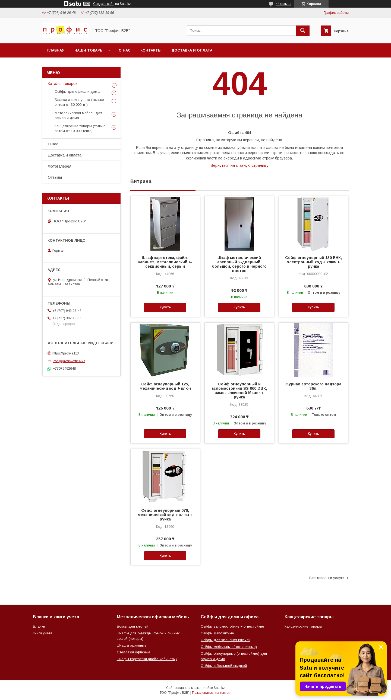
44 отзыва (283, 4)
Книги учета (42, 633)
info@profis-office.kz (69, 361)
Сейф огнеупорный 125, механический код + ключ (165, 386)
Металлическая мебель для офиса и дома (78, 115)
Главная (56, 50)
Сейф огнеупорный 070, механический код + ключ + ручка (165, 514)
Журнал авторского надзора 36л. (313, 386)
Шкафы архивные (131, 645)
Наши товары (88, 50)
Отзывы (55, 177)
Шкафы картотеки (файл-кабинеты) (147, 659)
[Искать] (303, 30)
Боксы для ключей (132, 626)
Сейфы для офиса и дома (77, 92)
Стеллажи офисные (133, 652)
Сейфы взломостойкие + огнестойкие (232, 626)
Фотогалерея (59, 166)
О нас (125, 50)
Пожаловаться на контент (212, 693)
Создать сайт (103, 4)
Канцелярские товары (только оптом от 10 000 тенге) (80, 128)
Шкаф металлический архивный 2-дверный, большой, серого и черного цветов (239, 264)
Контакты (151, 50)
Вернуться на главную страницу (240, 165)
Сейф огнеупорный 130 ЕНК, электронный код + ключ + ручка (313, 262)
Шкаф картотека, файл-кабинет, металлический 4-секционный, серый (165, 262)
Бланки (39, 626)
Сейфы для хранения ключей (225, 640)
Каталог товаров (62, 83)
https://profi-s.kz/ (65, 353)
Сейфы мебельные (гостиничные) (229, 647)
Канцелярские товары (303, 626)
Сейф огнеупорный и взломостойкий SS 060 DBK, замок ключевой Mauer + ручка (239, 390)
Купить (165, 307)
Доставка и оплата (191, 50)
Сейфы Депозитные (217, 633)
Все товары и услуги (326, 578)
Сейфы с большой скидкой (224, 666)
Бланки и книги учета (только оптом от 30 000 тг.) (79, 102)
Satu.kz (219, 688)
